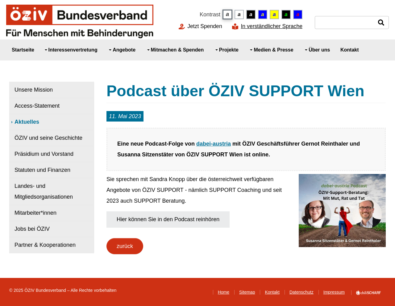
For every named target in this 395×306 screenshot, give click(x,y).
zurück (125, 246)
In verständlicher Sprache (271, 26)
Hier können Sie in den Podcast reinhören (168, 219)
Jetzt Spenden (204, 26)
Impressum (334, 292)
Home (223, 292)
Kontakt (272, 292)
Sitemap (247, 292)
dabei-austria (213, 144)
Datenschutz (301, 292)
